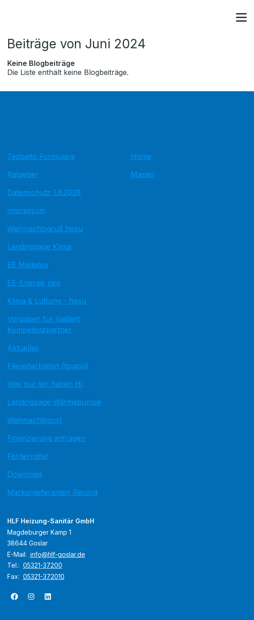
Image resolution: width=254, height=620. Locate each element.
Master (143, 174)
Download (24, 474)
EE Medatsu (27, 264)
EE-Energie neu (33, 282)
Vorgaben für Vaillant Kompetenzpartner (43, 324)
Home (141, 156)
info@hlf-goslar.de (57, 554)
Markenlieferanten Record (52, 492)
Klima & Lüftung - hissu (46, 300)
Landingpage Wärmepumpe (54, 401)
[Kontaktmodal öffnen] (220, 18)
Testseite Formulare (41, 156)
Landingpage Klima (39, 246)
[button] (241, 17)
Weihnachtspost (34, 419)
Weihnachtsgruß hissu (45, 228)
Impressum (26, 210)
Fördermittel (27, 456)
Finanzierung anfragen (46, 438)
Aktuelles (23, 347)
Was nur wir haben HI (45, 383)
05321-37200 (42, 565)
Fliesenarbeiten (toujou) (47, 365)
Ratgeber (22, 174)
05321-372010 (44, 576)
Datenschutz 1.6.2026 (44, 192)
